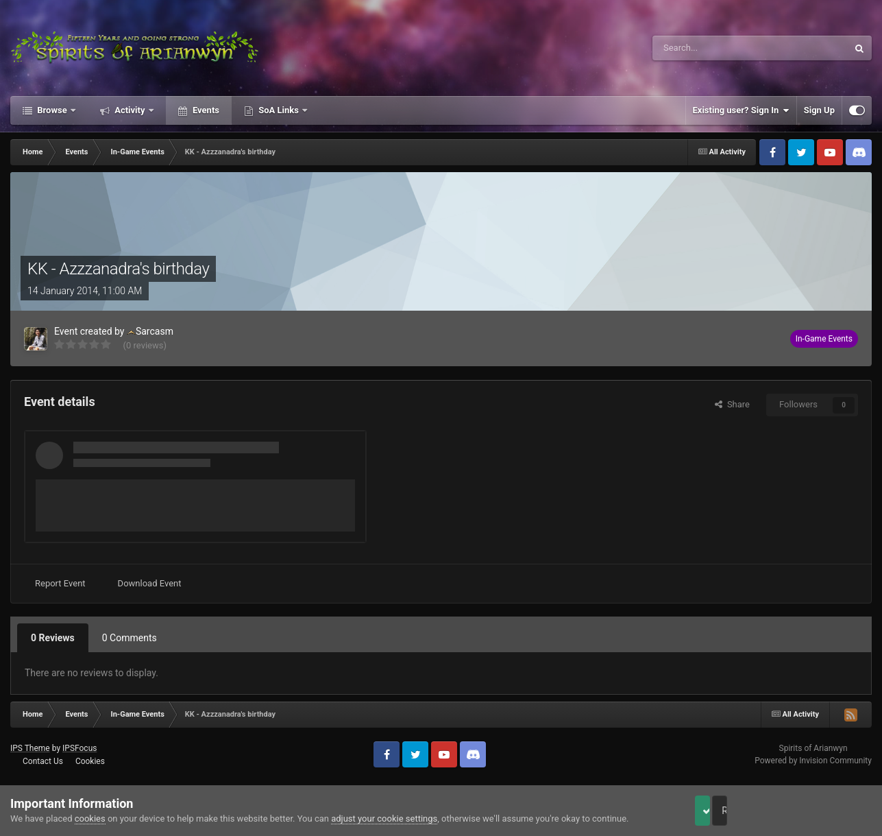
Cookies (90, 761)
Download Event (150, 583)
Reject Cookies (824, 810)
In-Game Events (824, 339)
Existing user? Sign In (741, 110)
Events (205, 110)
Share (732, 404)
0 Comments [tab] (129, 637)
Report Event (60, 583)
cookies (90, 818)
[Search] (717, 48)
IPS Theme (30, 748)
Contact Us (43, 761)
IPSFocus (79, 748)
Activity (129, 110)
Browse (52, 110)
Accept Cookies (721, 810)
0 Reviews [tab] (53, 637)
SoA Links (278, 110)
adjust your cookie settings (384, 818)
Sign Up (819, 110)
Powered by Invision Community (813, 760)
